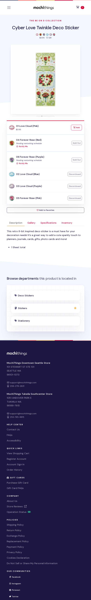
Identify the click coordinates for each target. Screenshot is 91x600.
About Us (12, 501)
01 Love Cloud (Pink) (27, 126)
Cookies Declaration (18, 557)
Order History (14, 469)
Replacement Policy (18, 541)
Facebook (16, 576)
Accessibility (14, 440)
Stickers (22, 308)
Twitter (15, 596)
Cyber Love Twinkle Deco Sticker (45, 28)
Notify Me (22, 146)
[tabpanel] (45, 239)
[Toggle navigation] (9, 7)
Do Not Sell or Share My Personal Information (32, 563)
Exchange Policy (16, 535)
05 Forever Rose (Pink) (29, 198)
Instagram (16, 583)
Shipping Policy (15, 524)
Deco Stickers (26, 295)
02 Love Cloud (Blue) (28, 174)
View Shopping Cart (18, 453)
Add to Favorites (45, 210)
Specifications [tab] (48, 222)
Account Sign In (15, 464)
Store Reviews (17, 506)
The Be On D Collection (45, 20)
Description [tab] (15, 222)
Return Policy (14, 530)
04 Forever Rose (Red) (29, 140)
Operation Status (19, 512)
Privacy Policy (14, 552)
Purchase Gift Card (17, 482)
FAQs (9, 435)
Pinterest (16, 589)
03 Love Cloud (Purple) (29, 186)
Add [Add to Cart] (77, 127)
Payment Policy (15, 547)
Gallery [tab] (31, 222)
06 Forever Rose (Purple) (30, 156)
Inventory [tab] (67, 222)
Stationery (24, 320)
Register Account (16, 459)
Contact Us (13, 429)
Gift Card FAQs (15, 488)
